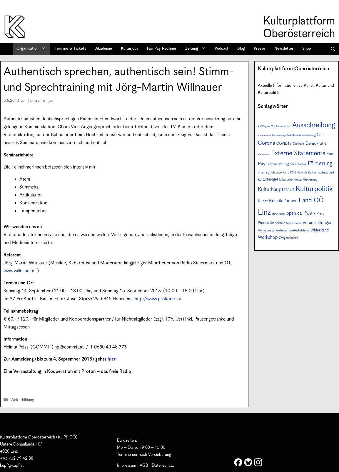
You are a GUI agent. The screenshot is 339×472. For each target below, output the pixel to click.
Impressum (126, 465)
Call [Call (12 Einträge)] (320, 135)
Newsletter (283, 48)
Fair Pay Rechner (161, 48)
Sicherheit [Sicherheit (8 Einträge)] (277, 223)
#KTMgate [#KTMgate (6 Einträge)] (264, 126)
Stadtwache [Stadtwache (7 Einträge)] (293, 223)
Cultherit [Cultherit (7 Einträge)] (298, 144)
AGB (144, 465)
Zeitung (197, 49)
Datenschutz (163, 465)
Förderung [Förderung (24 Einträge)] (320, 164)
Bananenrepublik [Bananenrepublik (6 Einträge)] (281, 135)
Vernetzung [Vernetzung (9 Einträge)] (266, 230)
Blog (241, 48)
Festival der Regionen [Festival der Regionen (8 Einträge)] (282, 164)
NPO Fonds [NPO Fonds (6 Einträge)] (278, 214)
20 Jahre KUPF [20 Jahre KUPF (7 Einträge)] (281, 126)
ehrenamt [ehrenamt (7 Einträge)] (264, 154)
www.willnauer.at (20, 271)
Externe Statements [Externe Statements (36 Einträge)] (298, 153)
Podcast (221, 48)
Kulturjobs (129, 48)
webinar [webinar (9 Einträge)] (281, 230)
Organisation (33, 49)
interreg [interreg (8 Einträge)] (263, 172)
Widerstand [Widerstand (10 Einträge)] (319, 230)
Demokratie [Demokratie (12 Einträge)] (315, 143)
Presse (259, 48)
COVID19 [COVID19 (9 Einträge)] (284, 144)
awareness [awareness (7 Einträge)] (264, 135)
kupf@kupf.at (12, 465)
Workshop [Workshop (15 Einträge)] (268, 237)
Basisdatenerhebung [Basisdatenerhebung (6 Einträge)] (303, 135)
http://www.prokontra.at (159, 299)
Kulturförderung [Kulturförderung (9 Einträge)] (306, 179)
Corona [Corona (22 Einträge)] (266, 143)
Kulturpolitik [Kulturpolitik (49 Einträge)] (314, 189)
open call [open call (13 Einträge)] (295, 213)
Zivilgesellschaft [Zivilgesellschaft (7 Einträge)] (288, 238)
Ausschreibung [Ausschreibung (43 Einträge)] (313, 125)
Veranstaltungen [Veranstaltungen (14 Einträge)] (318, 222)
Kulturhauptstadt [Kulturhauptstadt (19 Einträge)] (276, 190)
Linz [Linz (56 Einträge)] (264, 212)
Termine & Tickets (70, 48)
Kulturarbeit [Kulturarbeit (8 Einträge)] (326, 172)
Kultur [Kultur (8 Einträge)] (312, 172)
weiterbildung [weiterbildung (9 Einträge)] (299, 230)
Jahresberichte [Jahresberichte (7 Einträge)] (279, 172)
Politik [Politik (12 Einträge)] (310, 213)
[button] (333, 48)
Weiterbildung (22, 400)
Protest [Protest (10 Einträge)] (263, 223)
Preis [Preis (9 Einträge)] (320, 214)
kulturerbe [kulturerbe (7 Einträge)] (286, 179)
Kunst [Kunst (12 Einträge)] (263, 201)
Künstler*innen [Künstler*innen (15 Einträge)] (283, 201)
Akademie (103, 48)
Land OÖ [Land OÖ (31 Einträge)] (311, 200)
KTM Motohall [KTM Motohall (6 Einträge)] (298, 172)
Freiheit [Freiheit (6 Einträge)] (302, 164)
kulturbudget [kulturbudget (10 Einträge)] (268, 179)
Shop (306, 48)
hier (112, 359)
